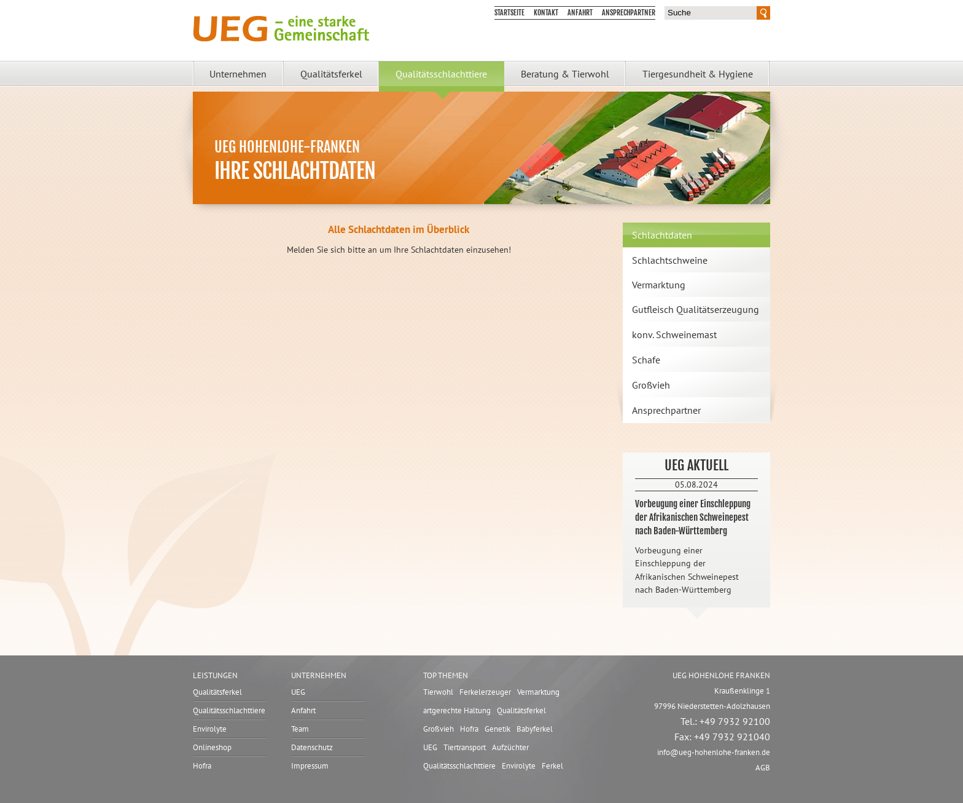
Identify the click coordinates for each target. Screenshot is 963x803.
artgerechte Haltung (457, 710)
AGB (762, 767)
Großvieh (651, 385)
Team (300, 729)
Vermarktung (538, 692)
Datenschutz (312, 747)
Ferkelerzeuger (485, 692)
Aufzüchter (510, 747)
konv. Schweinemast (674, 334)
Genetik (497, 729)
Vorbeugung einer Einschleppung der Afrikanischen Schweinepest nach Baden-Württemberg (693, 517)
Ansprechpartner (628, 12)
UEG (298, 692)
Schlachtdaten (662, 235)
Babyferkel (535, 729)
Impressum (310, 766)
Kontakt (546, 12)
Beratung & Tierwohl (565, 74)
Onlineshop (212, 747)
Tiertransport (464, 747)
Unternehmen (238, 74)
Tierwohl (438, 692)
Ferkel (552, 766)
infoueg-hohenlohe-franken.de (713, 752)
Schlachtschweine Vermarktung (670, 272)
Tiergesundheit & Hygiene (697, 74)
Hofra (202, 766)
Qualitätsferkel (331, 74)
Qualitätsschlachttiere (441, 74)
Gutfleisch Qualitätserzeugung (695, 309)
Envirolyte (210, 729)
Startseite (509, 12)
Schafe (646, 360)
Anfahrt (580, 12)
